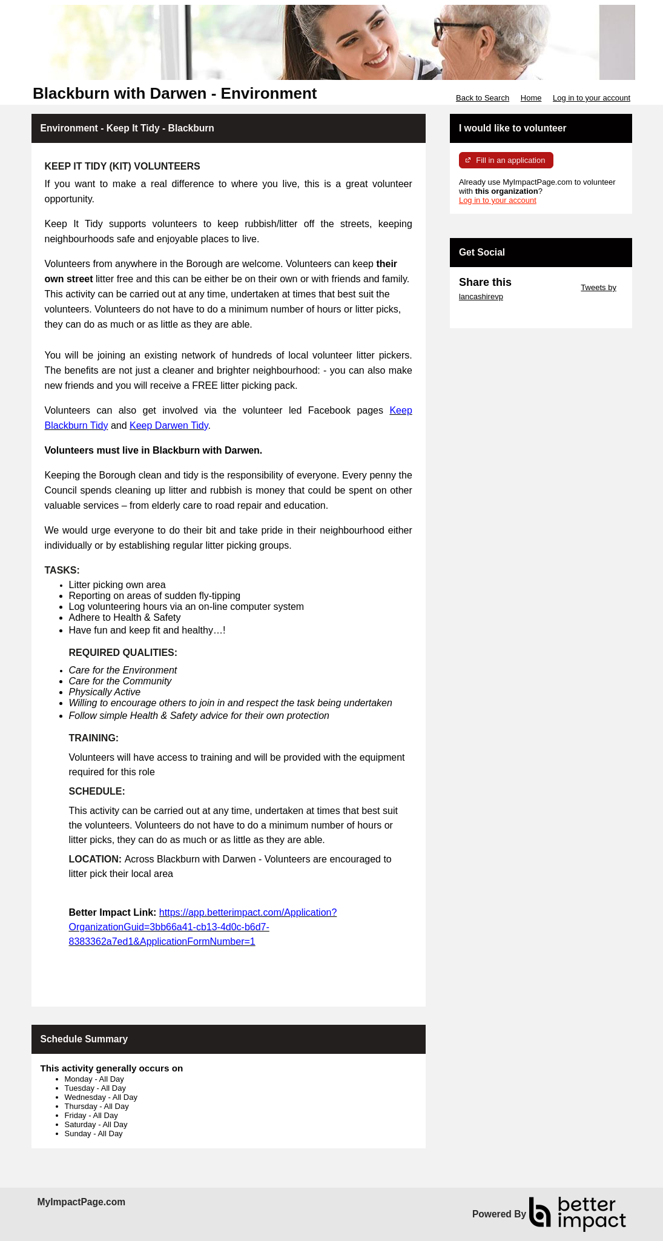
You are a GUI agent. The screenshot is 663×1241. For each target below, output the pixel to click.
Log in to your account (591, 97)
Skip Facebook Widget (498, 314)
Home (531, 97)
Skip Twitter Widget (545, 287)
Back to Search (482, 97)
